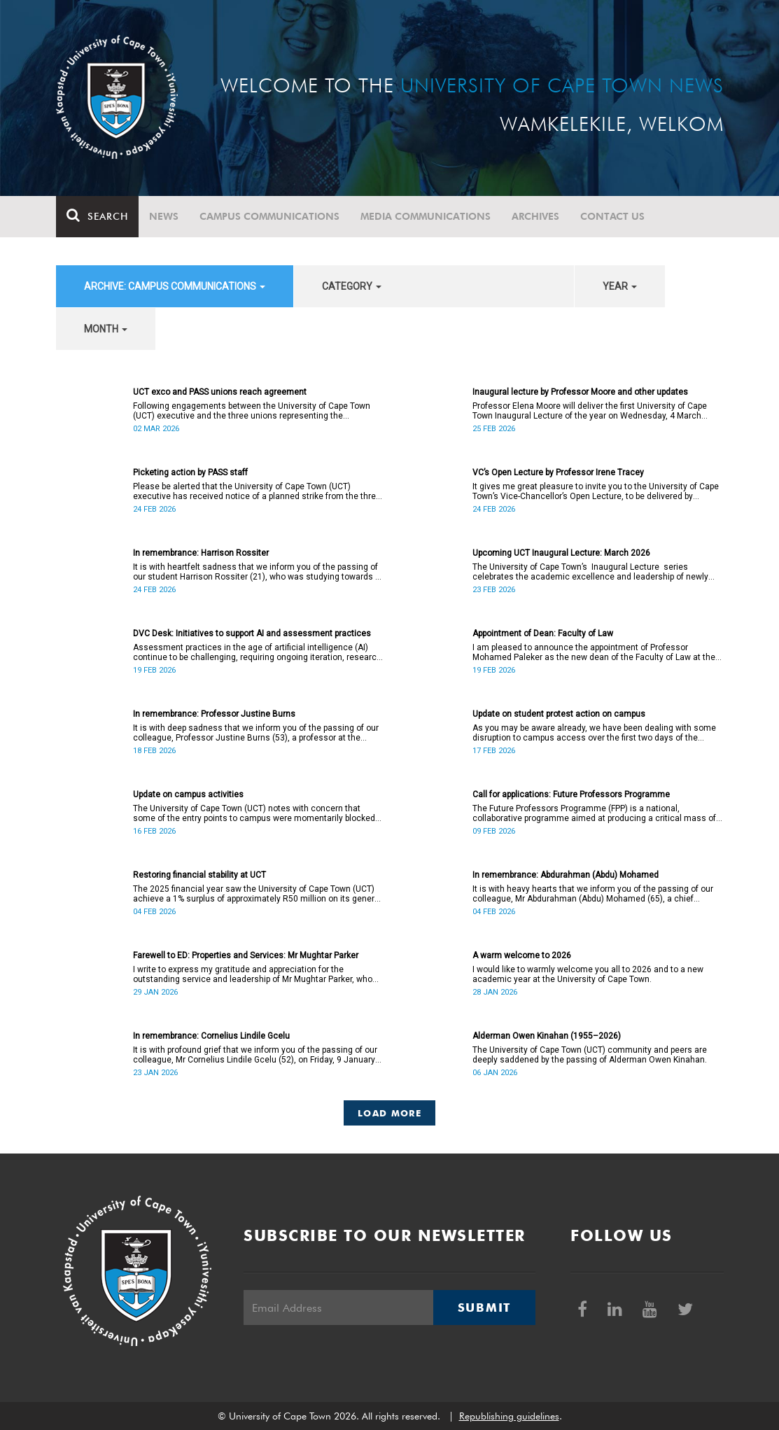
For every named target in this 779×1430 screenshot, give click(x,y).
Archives (535, 216)
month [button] (105, 329)
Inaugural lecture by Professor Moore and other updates (580, 392)
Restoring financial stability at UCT (199, 875)
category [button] (351, 286)
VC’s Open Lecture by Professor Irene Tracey (558, 472)
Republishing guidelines (509, 1416)
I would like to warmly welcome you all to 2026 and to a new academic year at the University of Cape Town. (587, 974)
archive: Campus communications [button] (174, 286)
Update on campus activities (188, 794)
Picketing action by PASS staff (190, 472)
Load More (389, 1113)
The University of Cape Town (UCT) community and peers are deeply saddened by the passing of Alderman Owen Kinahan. (589, 1055)
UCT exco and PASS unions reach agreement (220, 392)
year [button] (620, 286)
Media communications (425, 216)
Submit (484, 1308)
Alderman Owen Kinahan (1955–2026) (546, 1036)
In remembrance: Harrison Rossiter (201, 553)
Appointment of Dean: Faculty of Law (542, 633)
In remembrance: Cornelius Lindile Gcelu (211, 1036)
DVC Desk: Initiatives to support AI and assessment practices (252, 633)
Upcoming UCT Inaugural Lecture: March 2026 (561, 553)
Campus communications (269, 216)
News (163, 216)
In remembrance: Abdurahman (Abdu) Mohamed (565, 875)
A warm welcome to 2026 (521, 955)
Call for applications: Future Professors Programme (571, 794)
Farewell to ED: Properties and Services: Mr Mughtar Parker (245, 955)
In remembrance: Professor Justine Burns (214, 714)
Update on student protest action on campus (558, 714)
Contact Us (612, 216)
